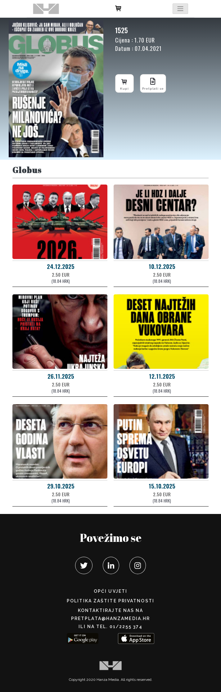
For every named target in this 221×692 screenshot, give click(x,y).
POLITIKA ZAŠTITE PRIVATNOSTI (110, 600)
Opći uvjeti (110, 591)
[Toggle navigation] (180, 8)
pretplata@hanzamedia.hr (110, 618)
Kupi (124, 83)
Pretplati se (153, 83)
